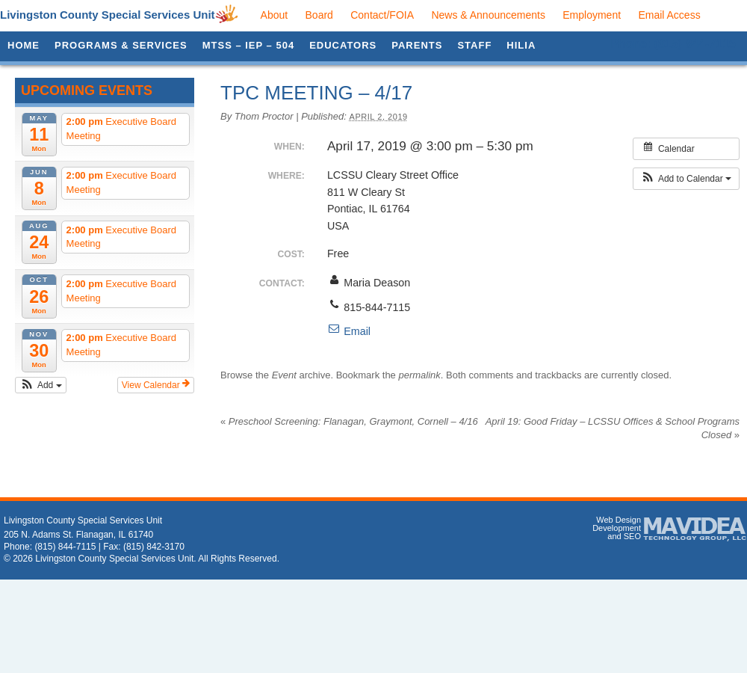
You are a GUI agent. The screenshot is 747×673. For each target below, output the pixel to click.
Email (349, 331)
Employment (591, 15)
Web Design (618, 519)
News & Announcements (488, 15)
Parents (416, 45)
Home (23, 45)
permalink (419, 375)
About (274, 15)
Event (284, 375)
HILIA (521, 45)
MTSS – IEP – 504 (248, 45)
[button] (41, 385)
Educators (342, 45)
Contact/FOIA (382, 15)
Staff (474, 45)
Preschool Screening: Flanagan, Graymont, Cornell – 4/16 (349, 421)
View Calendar (156, 384)
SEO (632, 536)
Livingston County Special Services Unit (107, 14)
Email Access (669, 15)
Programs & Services (121, 45)
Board (319, 15)
